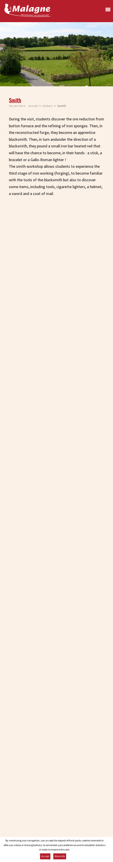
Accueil (33, 106)
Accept (45, 856)
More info (60, 856)
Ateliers (47, 106)
